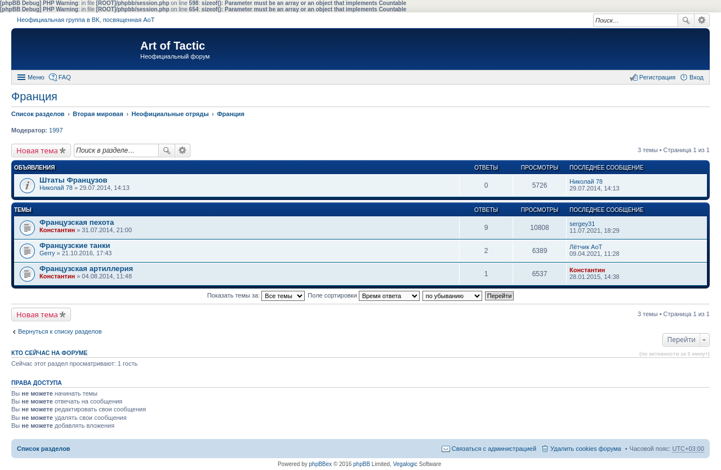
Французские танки (74, 245)
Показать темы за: (256, 295)
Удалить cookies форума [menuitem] (585, 448)
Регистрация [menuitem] (657, 77)
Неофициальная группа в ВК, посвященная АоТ (85, 19)
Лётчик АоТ (585, 246)
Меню (36, 77)
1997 (56, 130)
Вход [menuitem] (696, 77)
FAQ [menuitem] (65, 77)
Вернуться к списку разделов (59, 331)
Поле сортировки (363, 295)
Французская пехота (76, 222)
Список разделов (43, 448)
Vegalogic (405, 464)
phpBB (361, 464)
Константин (57, 230)
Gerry (47, 253)
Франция (34, 96)
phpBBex (320, 464)
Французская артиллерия (86, 268)
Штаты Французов (73, 180)
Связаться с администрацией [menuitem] (494, 448)
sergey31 (582, 223)
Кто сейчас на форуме (49, 352)
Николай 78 (56, 187)
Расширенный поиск (702, 20)
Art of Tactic (172, 45)
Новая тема (37, 150)
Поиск (686, 20)
